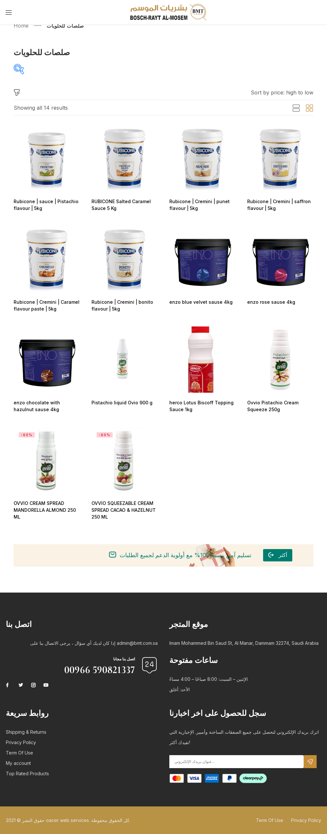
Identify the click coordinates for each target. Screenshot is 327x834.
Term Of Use (19, 752)
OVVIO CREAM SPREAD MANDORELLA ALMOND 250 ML (43, 510)
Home (21, 25)
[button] (282, 92)
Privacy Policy (21, 742)
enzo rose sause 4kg (270, 302)
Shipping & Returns (26, 732)
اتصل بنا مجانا (124, 658)
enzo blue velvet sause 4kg (199, 302)
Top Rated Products (27, 773)
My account (18, 763)
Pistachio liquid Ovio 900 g (120, 402)
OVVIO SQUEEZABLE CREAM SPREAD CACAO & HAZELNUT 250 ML (123, 510)
